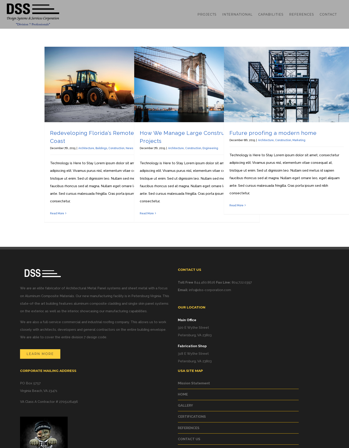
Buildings (101, 148)
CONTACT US (189, 439)
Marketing (298, 140)
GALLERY (185, 405)
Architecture (86, 148)
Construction (116, 148)
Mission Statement (194, 383)
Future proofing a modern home (273, 133)
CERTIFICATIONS (192, 417)
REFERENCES (188, 428)
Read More (57, 213)
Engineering (210, 148)
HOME (183, 394)
